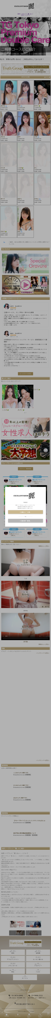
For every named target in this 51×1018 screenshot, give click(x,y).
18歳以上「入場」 (25, 512)
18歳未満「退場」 (25, 521)
